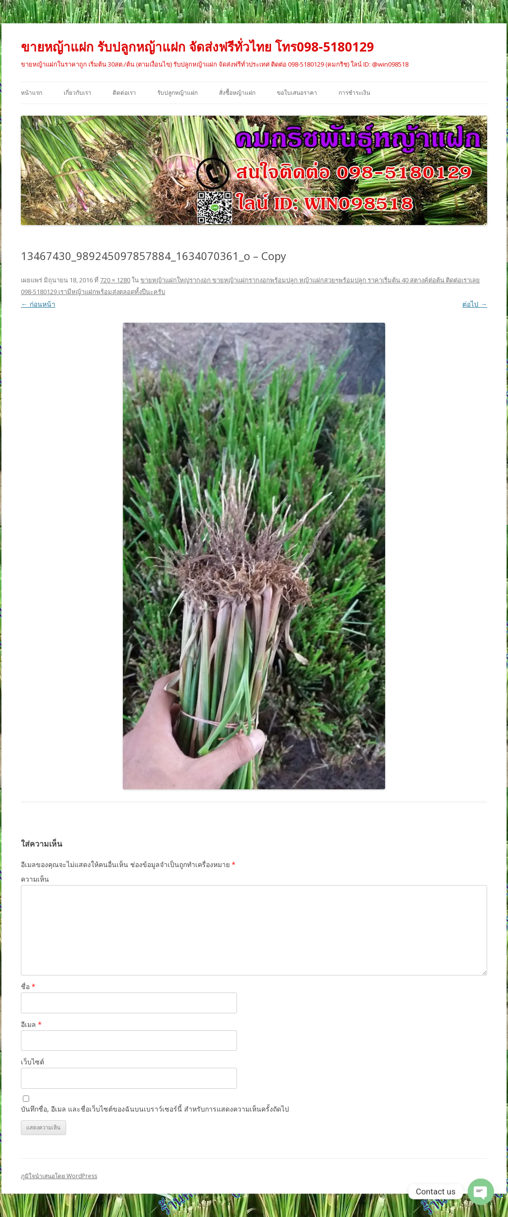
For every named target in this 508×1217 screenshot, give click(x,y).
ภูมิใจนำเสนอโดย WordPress (59, 1176)
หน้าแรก (31, 92)
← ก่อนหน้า (38, 304)
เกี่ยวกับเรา (77, 92)
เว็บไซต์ (32, 1061)
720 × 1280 (115, 280)
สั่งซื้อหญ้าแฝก (237, 92)
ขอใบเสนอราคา (297, 92)
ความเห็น (35, 879)
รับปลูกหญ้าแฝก (177, 92)
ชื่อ (28, 986)
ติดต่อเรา (124, 92)
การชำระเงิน (354, 92)
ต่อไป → (474, 304)
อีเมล (31, 1024)
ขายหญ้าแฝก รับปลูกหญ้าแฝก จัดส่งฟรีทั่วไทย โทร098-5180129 (197, 46)
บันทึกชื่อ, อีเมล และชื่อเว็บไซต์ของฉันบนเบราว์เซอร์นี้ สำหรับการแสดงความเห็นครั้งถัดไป (155, 1108)
